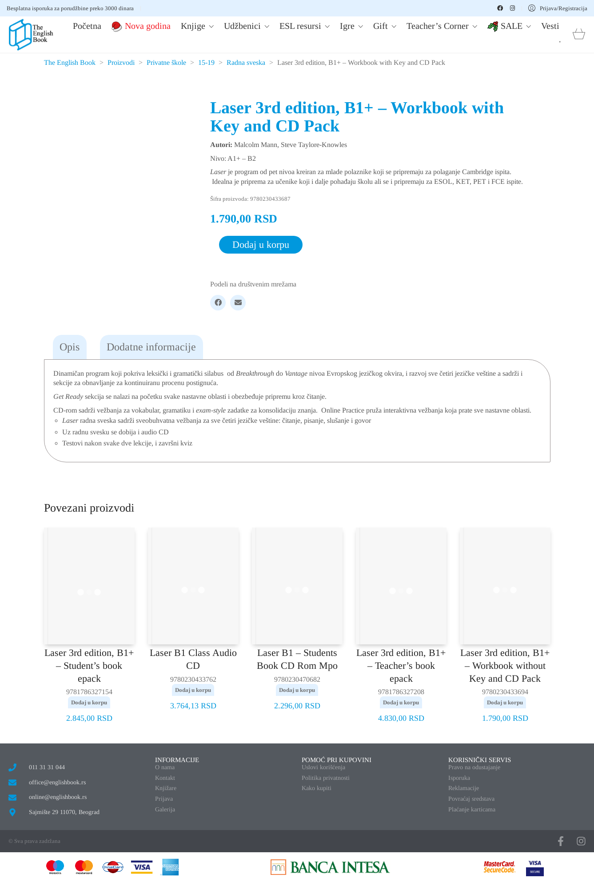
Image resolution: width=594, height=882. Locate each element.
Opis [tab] (70, 347)
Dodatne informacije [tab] (151, 347)
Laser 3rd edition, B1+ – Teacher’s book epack (401, 665)
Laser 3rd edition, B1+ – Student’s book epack (89, 665)
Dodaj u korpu (260, 244)
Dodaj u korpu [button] (89, 702)
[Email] (238, 302)
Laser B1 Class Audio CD (193, 659)
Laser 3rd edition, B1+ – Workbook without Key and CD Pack (505, 665)
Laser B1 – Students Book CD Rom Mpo (297, 659)
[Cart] (579, 34)
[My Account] (557, 8)
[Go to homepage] (31, 35)
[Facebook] (218, 302)
